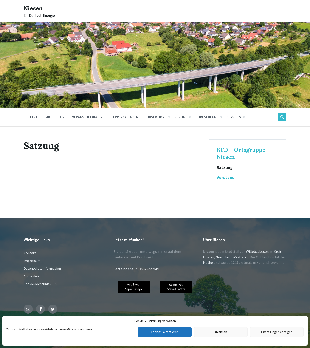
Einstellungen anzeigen (276, 332)
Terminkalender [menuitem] (124, 117)
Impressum (32, 260)
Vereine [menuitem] (181, 117)
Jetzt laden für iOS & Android (136, 269)
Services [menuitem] (234, 117)
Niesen (34, 8)
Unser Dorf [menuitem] (156, 117)
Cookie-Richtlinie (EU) (40, 284)
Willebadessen (257, 251)
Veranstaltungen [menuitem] (87, 117)
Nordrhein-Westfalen (231, 257)
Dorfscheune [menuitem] (206, 117)
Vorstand (226, 177)
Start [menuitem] (33, 117)
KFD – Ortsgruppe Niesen (241, 153)
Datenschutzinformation (42, 268)
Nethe (208, 262)
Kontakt (30, 253)
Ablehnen (220, 332)
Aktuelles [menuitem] (55, 117)
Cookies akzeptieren (164, 332)
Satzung (225, 167)
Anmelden (31, 276)
